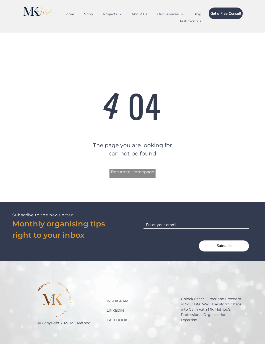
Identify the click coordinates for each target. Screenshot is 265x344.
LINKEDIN (115, 310)
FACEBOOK (117, 320)
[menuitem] (69, 14)
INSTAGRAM (117, 301)
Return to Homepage (132, 171)
